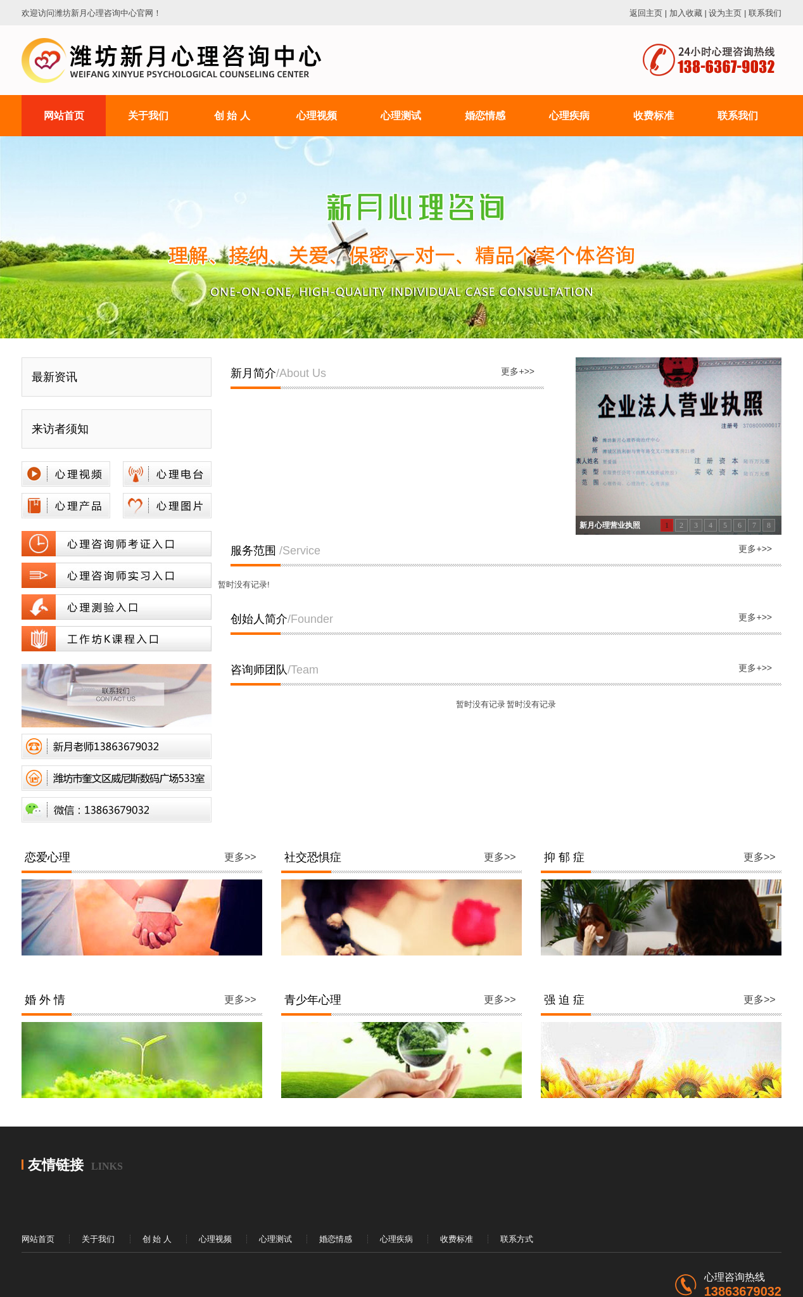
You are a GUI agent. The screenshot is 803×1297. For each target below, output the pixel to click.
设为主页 (725, 13)
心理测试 (275, 1239)
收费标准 (456, 1239)
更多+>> (517, 371)
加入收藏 (685, 13)
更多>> (240, 857)
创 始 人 (157, 1239)
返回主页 (645, 13)
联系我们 (765, 13)
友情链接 (56, 1165)
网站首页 (38, 1239)
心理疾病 (396, 1239)
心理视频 (215, 1239)
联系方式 (516, 1239)
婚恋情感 (335, 1239)
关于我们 (98, 1239)
